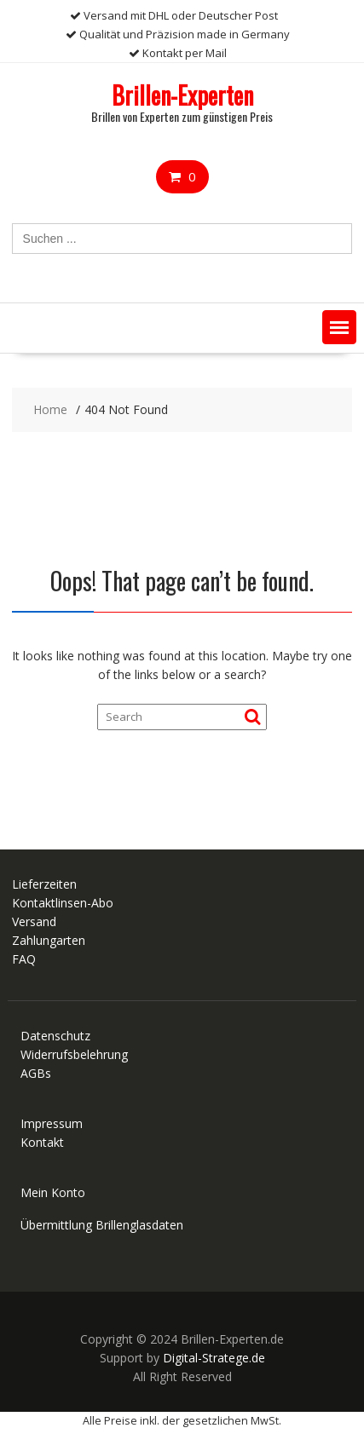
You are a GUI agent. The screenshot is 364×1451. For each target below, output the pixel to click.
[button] (339, 327)
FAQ (24, 959)
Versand (34, 921)
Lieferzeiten (44, 884)
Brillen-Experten (182, 95)
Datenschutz (55, 1036)
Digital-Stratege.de (214, 1358)
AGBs (35, 1073)
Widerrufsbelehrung (74, 1054)
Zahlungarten (48, 940)
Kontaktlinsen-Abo (62, 903)
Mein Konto (52, 1192)
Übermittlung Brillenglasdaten (101, 1225)
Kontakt (42, 1142)
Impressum (51, 1123)
